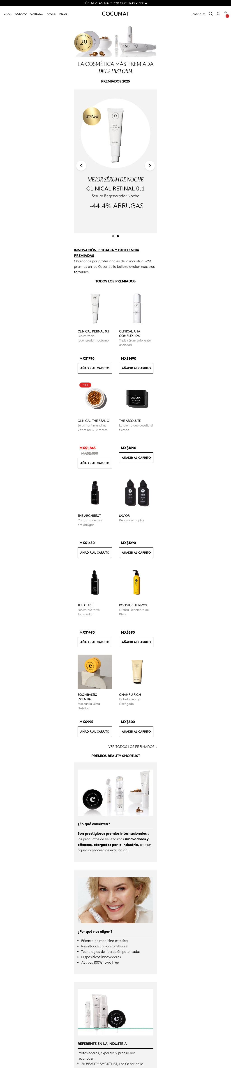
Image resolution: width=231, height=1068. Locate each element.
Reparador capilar (131, 520)
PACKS (51, 13)
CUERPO (21, 13)
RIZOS (63, 13)
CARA (8, 13)
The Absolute (130, 421)
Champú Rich (130, 695)
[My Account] (218, 14)
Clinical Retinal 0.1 (93, 331)
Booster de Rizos (133, 605)
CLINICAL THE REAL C (93, 421)
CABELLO (36, 13)
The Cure (85, 605)
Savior (124, 516)
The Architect (89, 516)
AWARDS (199, 14)
